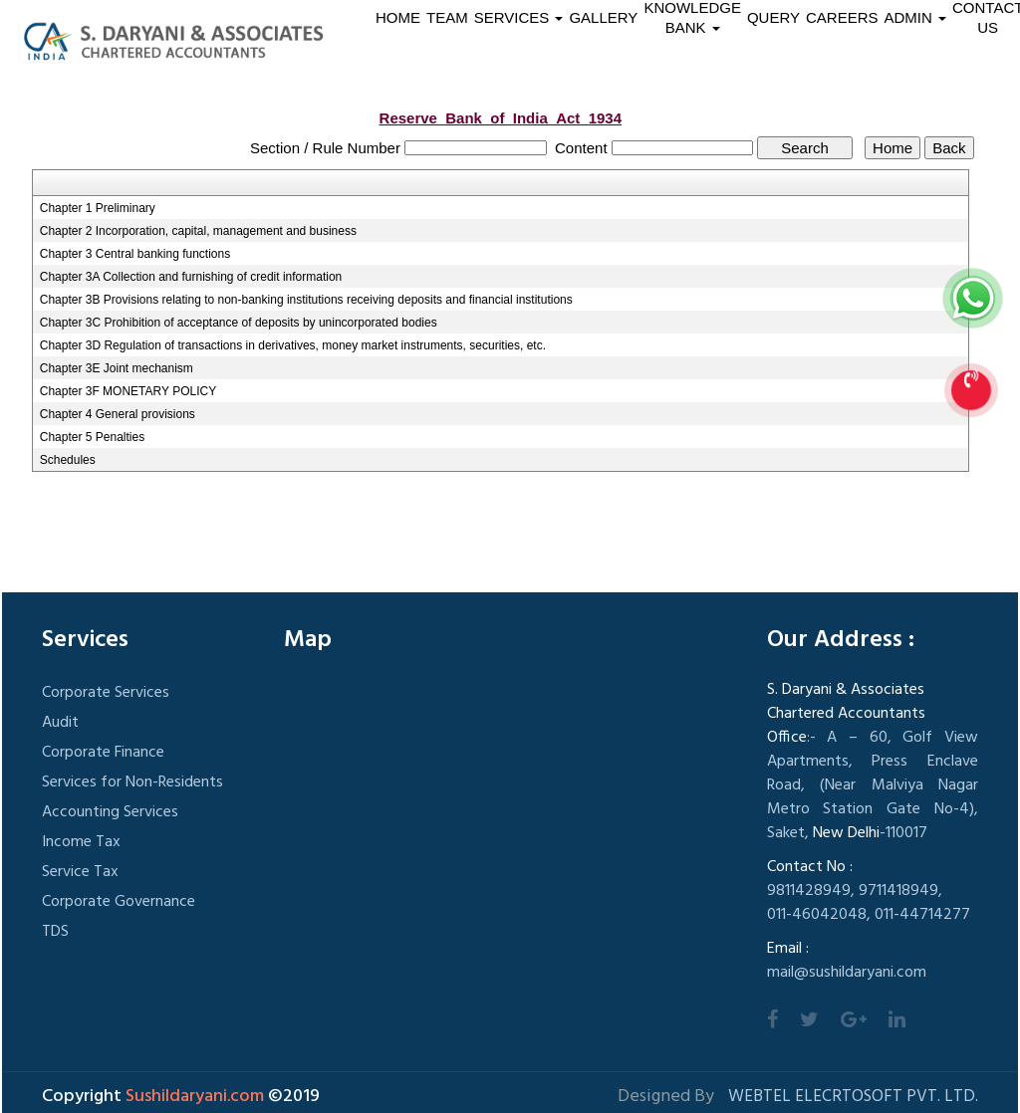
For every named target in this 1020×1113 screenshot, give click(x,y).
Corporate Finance (103, 753)
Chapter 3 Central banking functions (135, 254)
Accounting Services (110, 812)
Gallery (603, 17)
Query (773, 17)
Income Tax (81, 842)
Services (519, 17)
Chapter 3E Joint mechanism (116, 368)
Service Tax (80, 872)
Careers (842, 17)
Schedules (68, 460)
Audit (60, 723)
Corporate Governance (118, 902)
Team (447, 17)
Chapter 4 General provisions (117, 414)
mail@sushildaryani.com (846, 973)
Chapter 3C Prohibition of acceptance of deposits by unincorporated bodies (238, 323)
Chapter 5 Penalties (92, 437)
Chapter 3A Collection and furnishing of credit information (191, 277)
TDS (55, 932)
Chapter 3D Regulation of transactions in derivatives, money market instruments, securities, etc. (293, 345)
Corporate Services (105, 693)
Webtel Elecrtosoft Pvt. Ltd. (853, 1096)
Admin (916, 17)
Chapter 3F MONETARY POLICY (128, 391)
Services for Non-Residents (132, 782)
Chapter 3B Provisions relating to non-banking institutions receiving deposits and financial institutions (306, 300)
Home (398, 17)
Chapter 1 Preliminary (97, 208)
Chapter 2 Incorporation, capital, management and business (198, 231)
